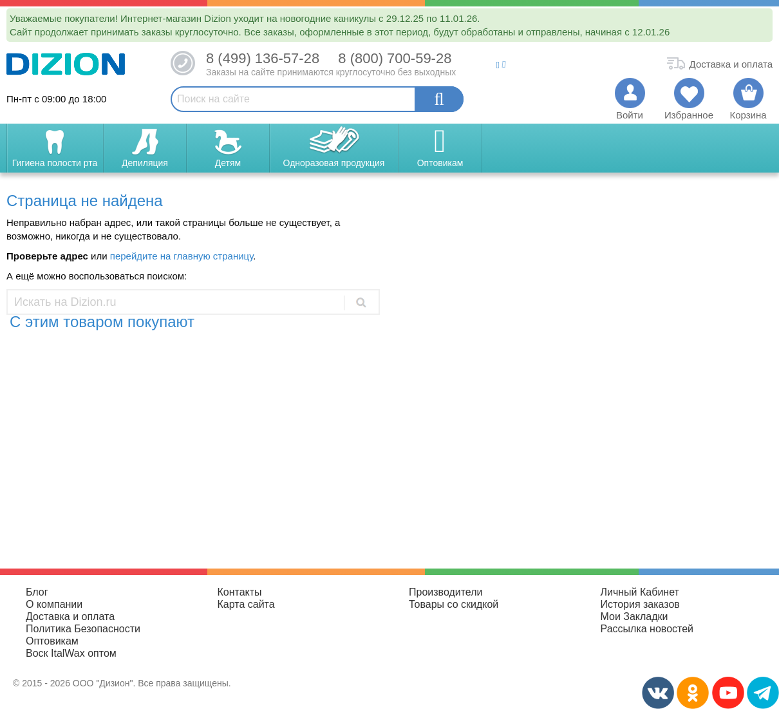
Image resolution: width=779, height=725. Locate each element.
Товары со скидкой (453, 604)
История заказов (640, 604)
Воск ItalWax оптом (71, 653)
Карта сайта (246, 604)
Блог (37, 592)
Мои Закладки (634, 616)
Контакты (240, 592)
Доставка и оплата (70, 616)
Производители (446, 592)
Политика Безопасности (83, 628)
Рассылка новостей (647, 628)
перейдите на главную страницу (181, 255)
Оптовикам (52, 641)
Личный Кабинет (640, 592)
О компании (54, 604)
